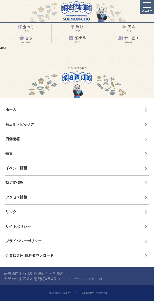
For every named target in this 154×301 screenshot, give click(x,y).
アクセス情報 (16, 197)
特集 (9, 153)
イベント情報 (16, 168)
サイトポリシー (18, 226)
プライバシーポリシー (23, 241)
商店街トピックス (19, 124)
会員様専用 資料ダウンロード (29, 255)
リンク (10, 212)
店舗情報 (12, 139)
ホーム (10, 110)
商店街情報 (14, 183)
